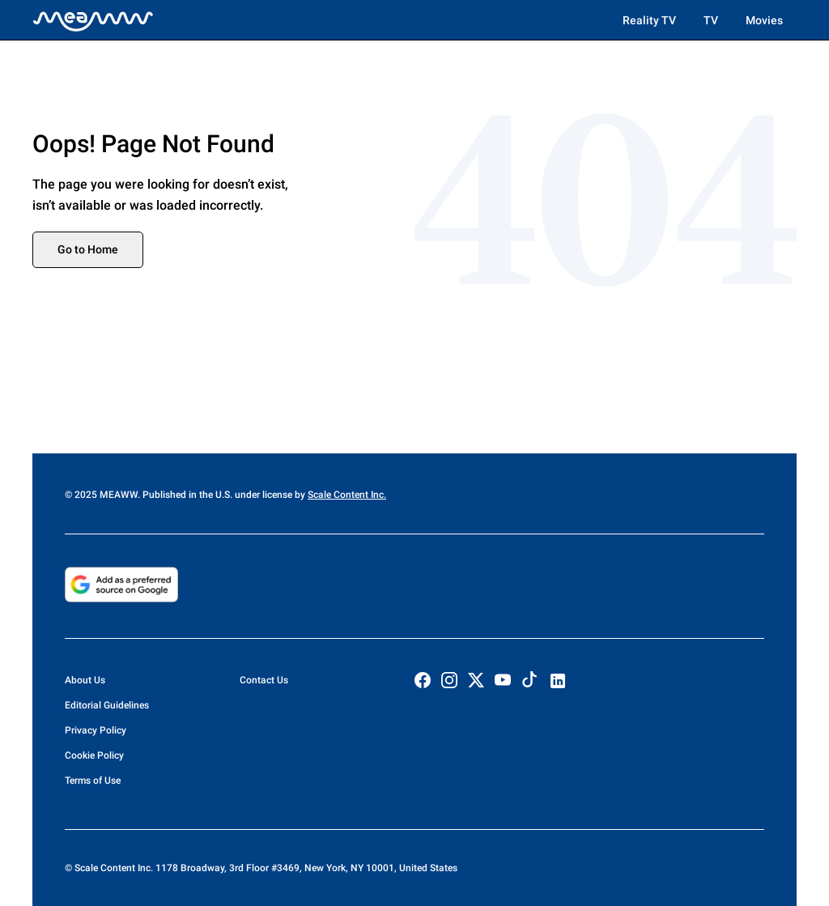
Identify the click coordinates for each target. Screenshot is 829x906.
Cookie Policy (94, 755)
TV (711, 20)
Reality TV (649, 20)
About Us (85, 680)
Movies (764, 20)
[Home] (93, 20)
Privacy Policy (95, 730)
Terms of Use (93, 780)
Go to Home (87, 249)
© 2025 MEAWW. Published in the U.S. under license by (186, 494)
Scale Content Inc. (347, 494)
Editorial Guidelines (107, 705)
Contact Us (264, 680)
